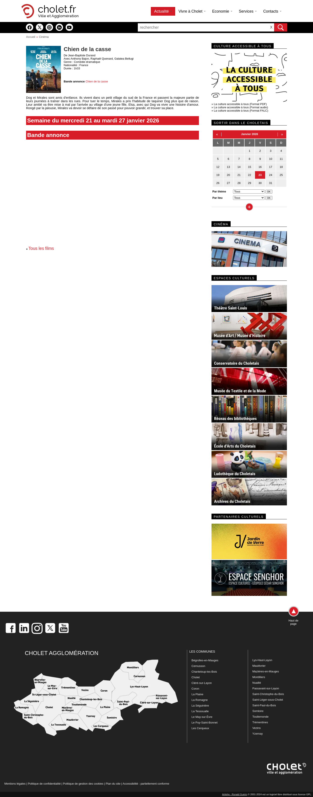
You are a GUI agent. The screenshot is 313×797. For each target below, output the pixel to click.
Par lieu (217, 197)
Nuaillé (256, 682)
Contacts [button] (272, 11)
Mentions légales (15, 783)
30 (259, 183)
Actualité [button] (163, 11)
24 (270, 175)
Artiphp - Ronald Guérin (234, 794)
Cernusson (198, 666)
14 (238, 167)
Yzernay (257, 733)
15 (249, 167)
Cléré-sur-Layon (201, 683)
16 (259, 167)
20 (228, 175)
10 (270, 158)
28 (238, 183)
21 (238, 175)
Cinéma (44, 36)
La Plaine (197, 694)
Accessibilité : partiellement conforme (146, 783)
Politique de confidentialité (44, 783)
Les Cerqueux (200, 728)
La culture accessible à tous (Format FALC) (241, 110)
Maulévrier (259, 665)
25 (281, 175)
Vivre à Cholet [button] (192, 11)
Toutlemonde (260, 716)
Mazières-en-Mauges (265, 671)
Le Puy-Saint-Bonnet (204, 722)
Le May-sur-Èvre (201, 716)
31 (270, 183)
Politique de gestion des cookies (83, 783)
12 (217, 167)
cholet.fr (57, 9)
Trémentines (260, 722)
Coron (195, 688)
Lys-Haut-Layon (262, 660)
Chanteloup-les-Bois (204, 671)
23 (259, 175)
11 (281, 158)
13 (228, 167)
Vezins (256, 728)
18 (281, 167)
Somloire (257, 711)
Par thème (219, 191)
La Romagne (199, 700)
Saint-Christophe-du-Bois (268, 694)
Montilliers (258, 677)
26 (217, 183)
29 (249, 183)
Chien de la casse (96, 81)
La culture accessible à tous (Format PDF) (240, 104)
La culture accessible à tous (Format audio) (241, 107)
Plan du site (113, 783)
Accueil (30, 36)
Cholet (195, 677)
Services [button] (248, 11)
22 (249, 175)
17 (270, 167)
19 (217, 175)
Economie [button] (222, 11)
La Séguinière (200, 705)
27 (228, 183)
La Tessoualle (200, 711)
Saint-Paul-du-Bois (264, 705)
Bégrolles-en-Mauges (204, 660)
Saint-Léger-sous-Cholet (267, 699)
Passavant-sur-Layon (265, 688)
